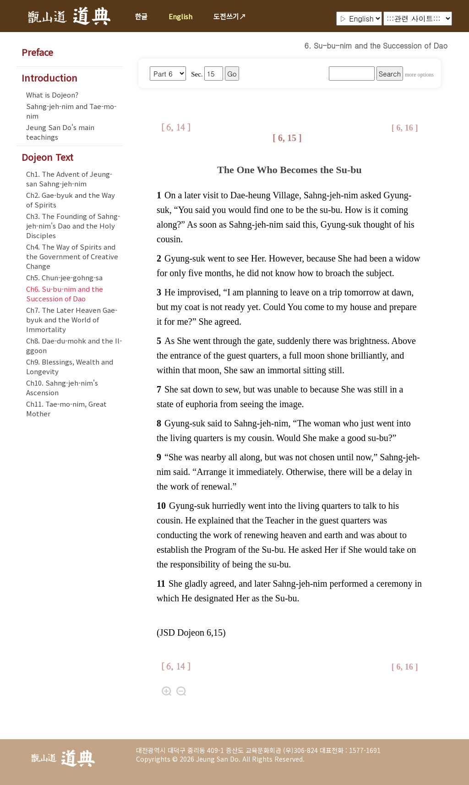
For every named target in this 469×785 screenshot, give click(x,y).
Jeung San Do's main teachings (60, 132)
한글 (141, 16)
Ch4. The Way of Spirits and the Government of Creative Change (72, 256)
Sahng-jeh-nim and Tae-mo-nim (71, 110)
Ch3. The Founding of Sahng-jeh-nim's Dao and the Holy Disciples (73, 225)
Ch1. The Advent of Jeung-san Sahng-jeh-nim (69, 178)
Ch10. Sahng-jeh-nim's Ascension (62, 387)
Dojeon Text (47, 157)
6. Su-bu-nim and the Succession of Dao (375, 45)
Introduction (49, 77)
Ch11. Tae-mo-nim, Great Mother (66, 408)
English (180, 16)
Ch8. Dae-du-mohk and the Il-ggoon (74, 345)
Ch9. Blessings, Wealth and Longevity (69, 366)
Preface (37, 52)
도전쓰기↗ (229, 16)
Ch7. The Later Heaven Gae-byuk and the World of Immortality (71, 319)
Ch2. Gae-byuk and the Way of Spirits (70, 199)
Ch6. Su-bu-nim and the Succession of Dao (64, 293)
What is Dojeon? (52, 94)
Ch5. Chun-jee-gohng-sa (64, 277)
